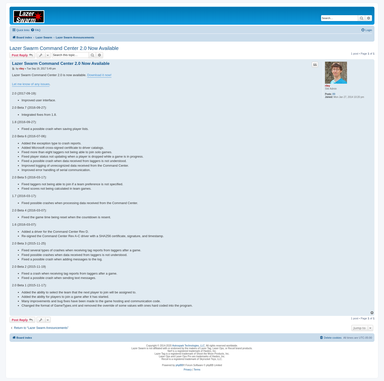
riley (327, 85)
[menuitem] (35, 30)
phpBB (179, 365)
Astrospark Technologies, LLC (188, 345)
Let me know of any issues (30, 84)
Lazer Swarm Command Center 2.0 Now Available (64, 48)
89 (334, 94)
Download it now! (99, 75)
